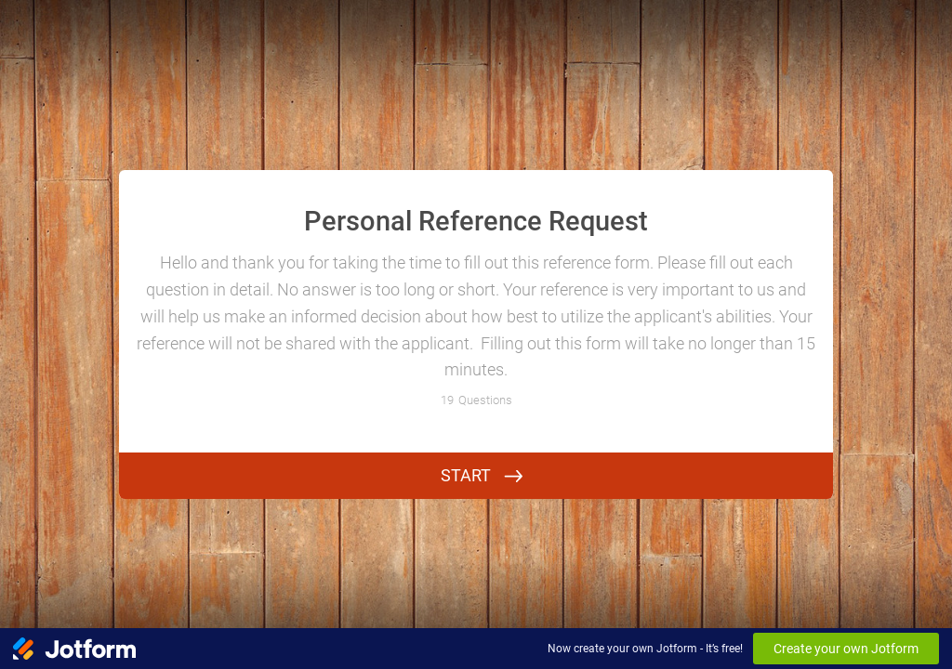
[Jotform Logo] (74, 648)
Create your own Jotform (846, 648)
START (466, 475)
